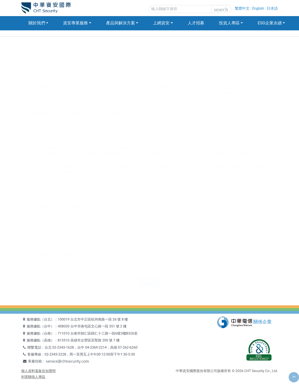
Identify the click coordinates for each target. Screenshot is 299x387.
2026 (239, 371)
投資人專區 (229, 23)
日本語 (272, 8)
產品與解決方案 (120, 23)
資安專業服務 (75, 23)
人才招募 (196, 23)
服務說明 (117, 60)
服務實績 (181, 60)
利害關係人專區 (33, 377)
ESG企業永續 (270, 23)
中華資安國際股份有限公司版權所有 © (205, 371)
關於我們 (37, 23)
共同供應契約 (245, 60)
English (258, 8)
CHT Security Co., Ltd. (261, 371)
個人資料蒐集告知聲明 (38, 371)
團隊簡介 (53, 60)
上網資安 (161, 23)
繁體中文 (242, 8)
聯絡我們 (149, 281)
